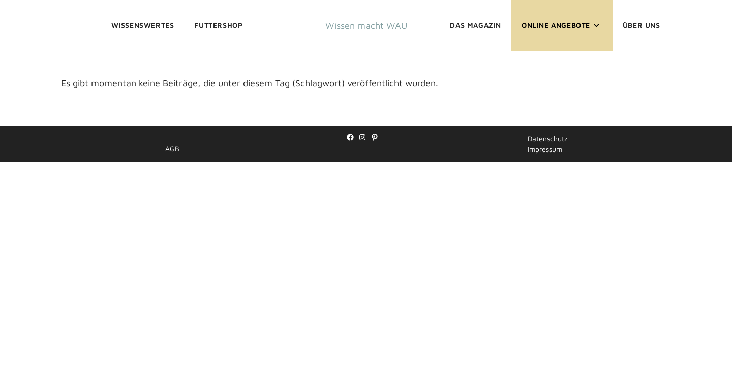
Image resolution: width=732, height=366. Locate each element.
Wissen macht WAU (366, 25)
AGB (172, 352)
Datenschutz (547, 342)
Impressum (545, 353)
